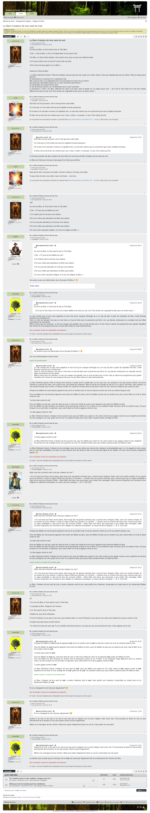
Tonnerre (125, 778)
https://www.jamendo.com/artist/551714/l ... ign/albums (84, 119)
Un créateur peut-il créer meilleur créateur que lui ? (30, 778)
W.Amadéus (16, 786)
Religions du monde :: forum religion (19, 10)
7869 (19, 256)
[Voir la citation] (50, 137)
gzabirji (16, 236)
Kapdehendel (15, 41)
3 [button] (138, 37)
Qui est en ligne (8, 795)
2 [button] (136, 37)
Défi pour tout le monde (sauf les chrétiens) (27, 784)
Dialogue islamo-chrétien (45, 786)
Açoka (14, 780)
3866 (19, 117)
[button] (146, 36)
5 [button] (143, 37)
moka (124, 784)
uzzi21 (15, 98)
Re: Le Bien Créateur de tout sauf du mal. (44, 96)
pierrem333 (15, 294)
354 (19, 63)
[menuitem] (19, 17)
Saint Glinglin (15, 467)
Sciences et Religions (40, 780)
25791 (19, 490)
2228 (19, 313)
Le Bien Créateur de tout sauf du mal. (23, 26)
